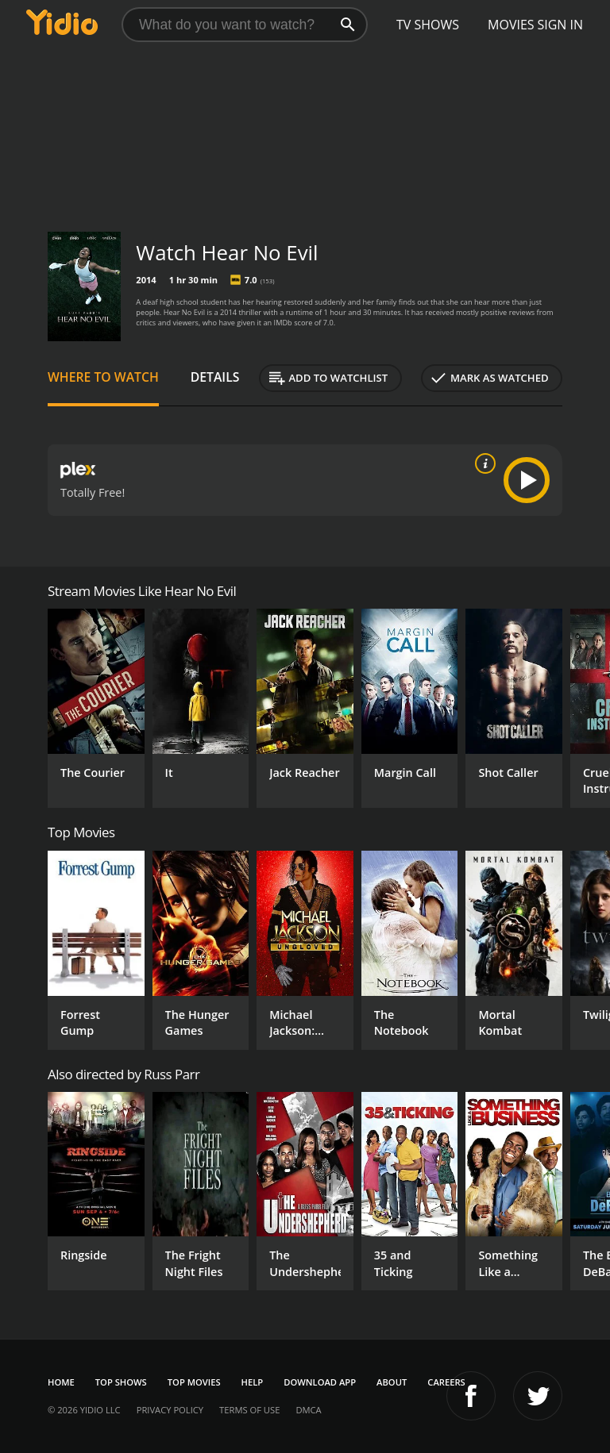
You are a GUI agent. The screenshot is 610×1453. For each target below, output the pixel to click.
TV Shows (427, 24)
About (391, 1382)
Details (215, 377)
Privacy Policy (170, 1410)
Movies (511, 24)
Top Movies (194, 1382)
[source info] (482, 463)
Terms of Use (249, 1410)
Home (61, 1382)
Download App (320, 1382)
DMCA (308, 1410)
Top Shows (121, 1382)
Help (252, 1382)
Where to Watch (103, 377)
